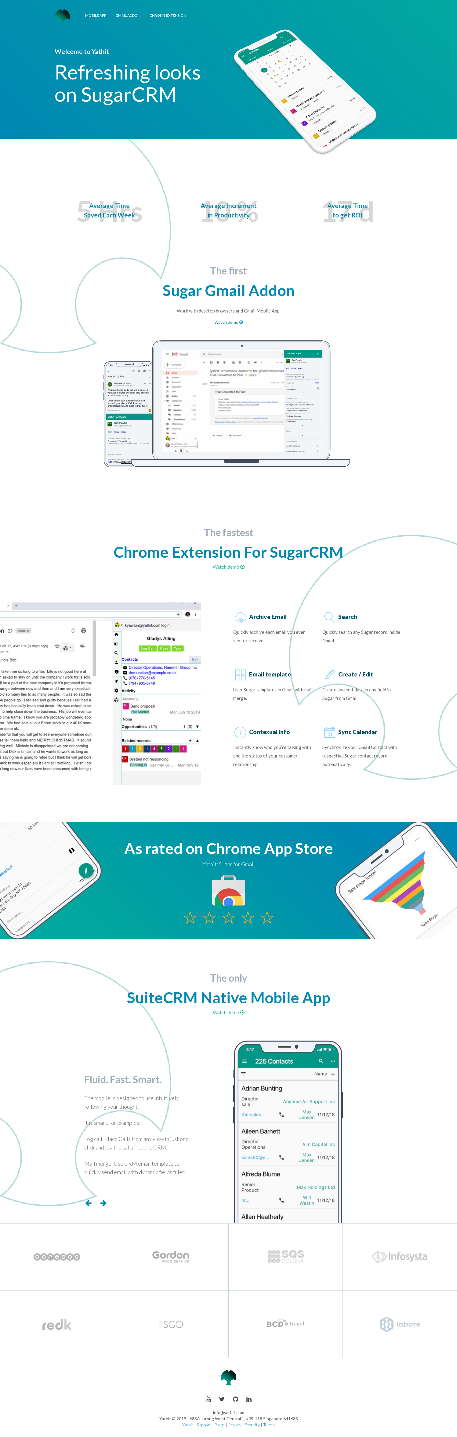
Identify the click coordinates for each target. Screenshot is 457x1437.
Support (204, 1424)
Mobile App (95, 15)
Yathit (187, 1424)
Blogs (220, 1424)
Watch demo (228, 322)
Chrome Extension (168, 15)
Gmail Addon (127, 15)
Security (252, 1424)
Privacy (234, 1424)
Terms (269, 1424)
